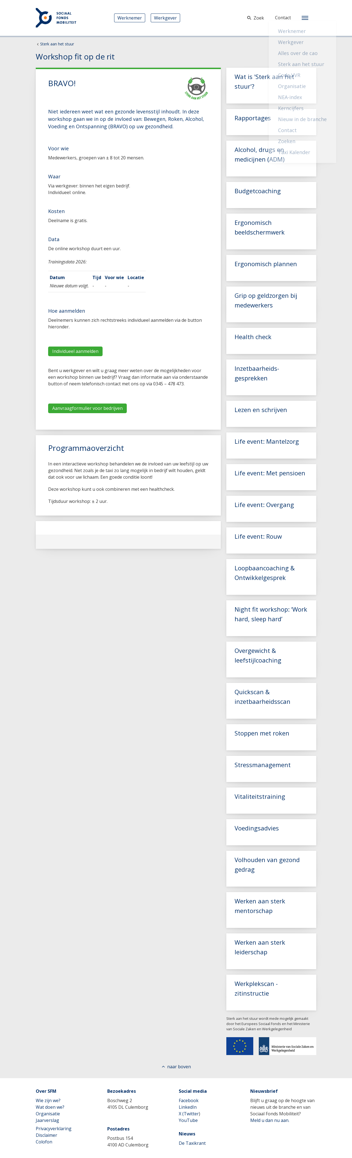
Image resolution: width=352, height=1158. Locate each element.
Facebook (189, 1100)
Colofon (44, 1142)
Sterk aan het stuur (57, 44)
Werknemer (129, 18)
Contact (283, 18)
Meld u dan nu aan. (269, 1120)
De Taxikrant (192, 1143)
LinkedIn (188, 1107)
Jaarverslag (47, 1120)
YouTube (188, 1120)
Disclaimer (46, 1135)
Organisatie (48, 1114)
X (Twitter (189, 1114)
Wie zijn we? (48, 1100)
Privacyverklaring (54, 1129)
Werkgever (165, 18)
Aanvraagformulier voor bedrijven (87, 408)
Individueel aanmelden (75, 351)
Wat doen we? (50, 1107)
